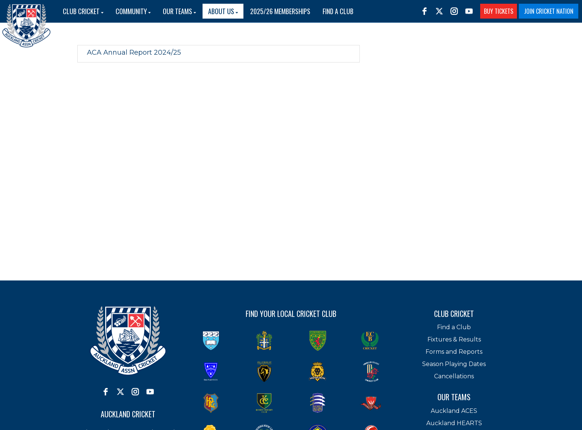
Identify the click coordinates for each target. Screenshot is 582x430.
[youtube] (469, 11)
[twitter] (439, 11)
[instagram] (454, 11)
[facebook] (424, 11)
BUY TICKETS (498, 11)
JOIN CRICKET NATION (548, 11)
